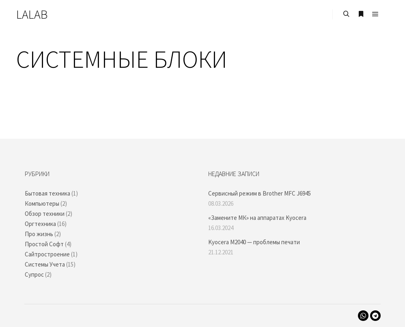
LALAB (31, 14)
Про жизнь (39, 234)
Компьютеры (42, 203)
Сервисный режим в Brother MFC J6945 (259, 193)
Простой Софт (44, 244)
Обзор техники (45, 213)
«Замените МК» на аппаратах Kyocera (257, 218)
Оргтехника (40, 224)
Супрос (34, 274)
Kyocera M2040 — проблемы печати (254, 242)
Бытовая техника (47, 193)
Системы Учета (45, 264)
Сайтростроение (47, 254)
